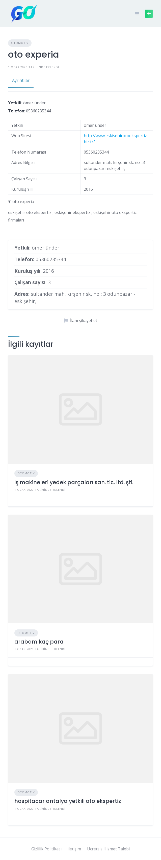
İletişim (74, 849)
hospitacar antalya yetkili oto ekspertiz (67, 801)
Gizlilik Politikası (46, 849)
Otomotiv (20, 43)
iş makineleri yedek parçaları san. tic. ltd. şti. (73, 482)
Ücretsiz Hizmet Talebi (108, 849)
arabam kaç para (39, 641)
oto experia (23, 201)
